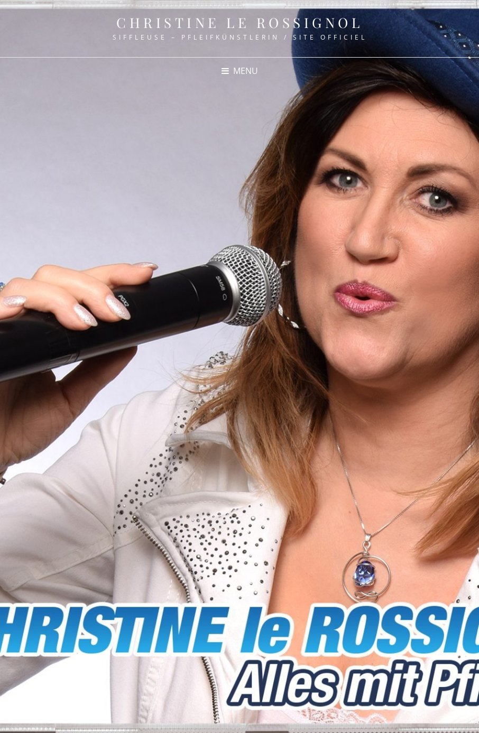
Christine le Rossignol (239, 22)
